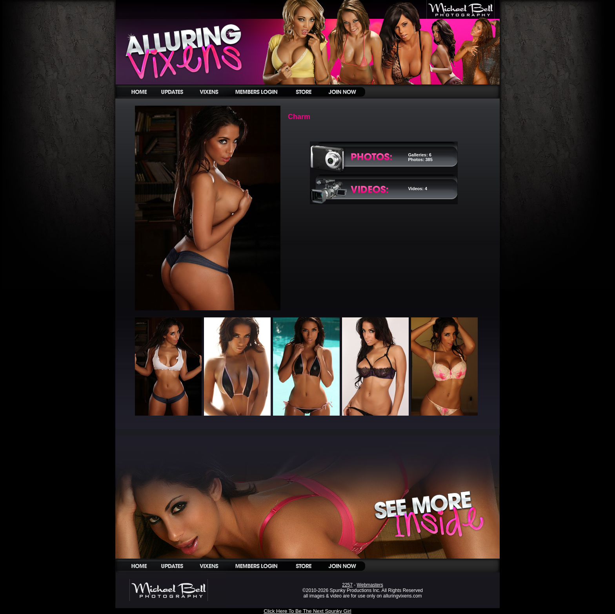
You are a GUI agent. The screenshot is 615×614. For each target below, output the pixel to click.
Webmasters (370, 585)
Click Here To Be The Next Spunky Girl (307, 611)
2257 (347, 585)
